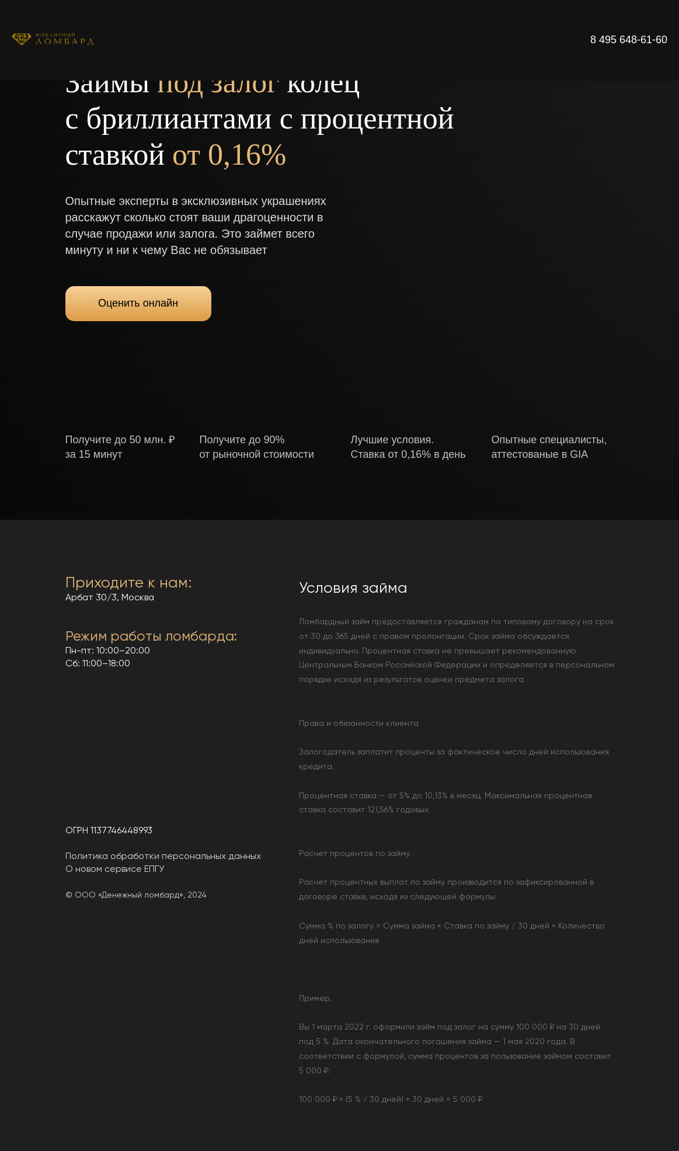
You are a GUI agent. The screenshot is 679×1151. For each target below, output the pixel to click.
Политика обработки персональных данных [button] (163, 856)
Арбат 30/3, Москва (109, 598)
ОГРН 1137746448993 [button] (108, 831)
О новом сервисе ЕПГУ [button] (114, 869)
